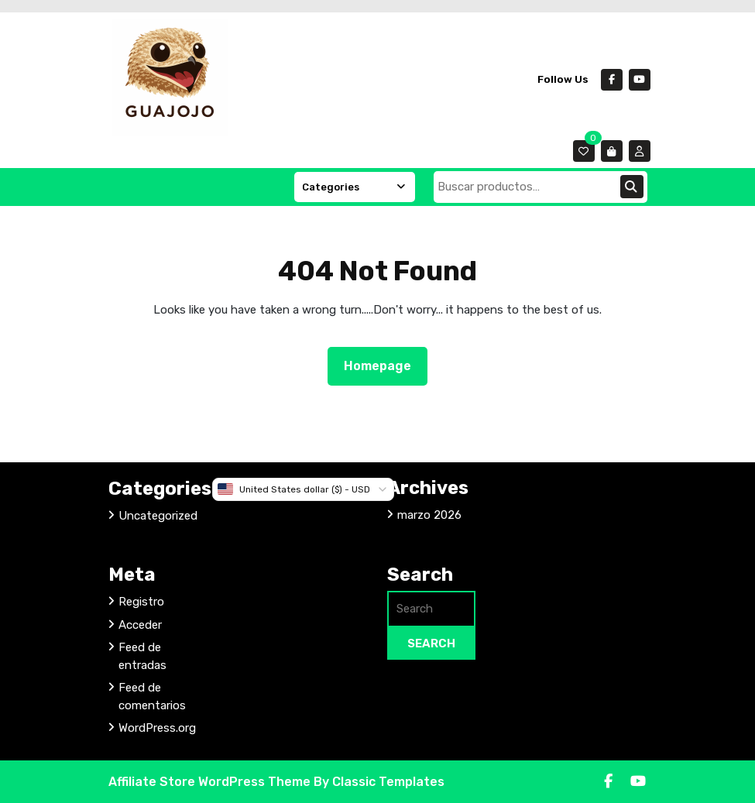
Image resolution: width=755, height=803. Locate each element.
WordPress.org (157, 728)
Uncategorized (157, 516)
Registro (141, 602)
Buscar (631, 186)
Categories (354, 187)
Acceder (140, 625)
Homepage (384, 364)
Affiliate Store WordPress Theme (211, 781)
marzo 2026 (429, 515)
